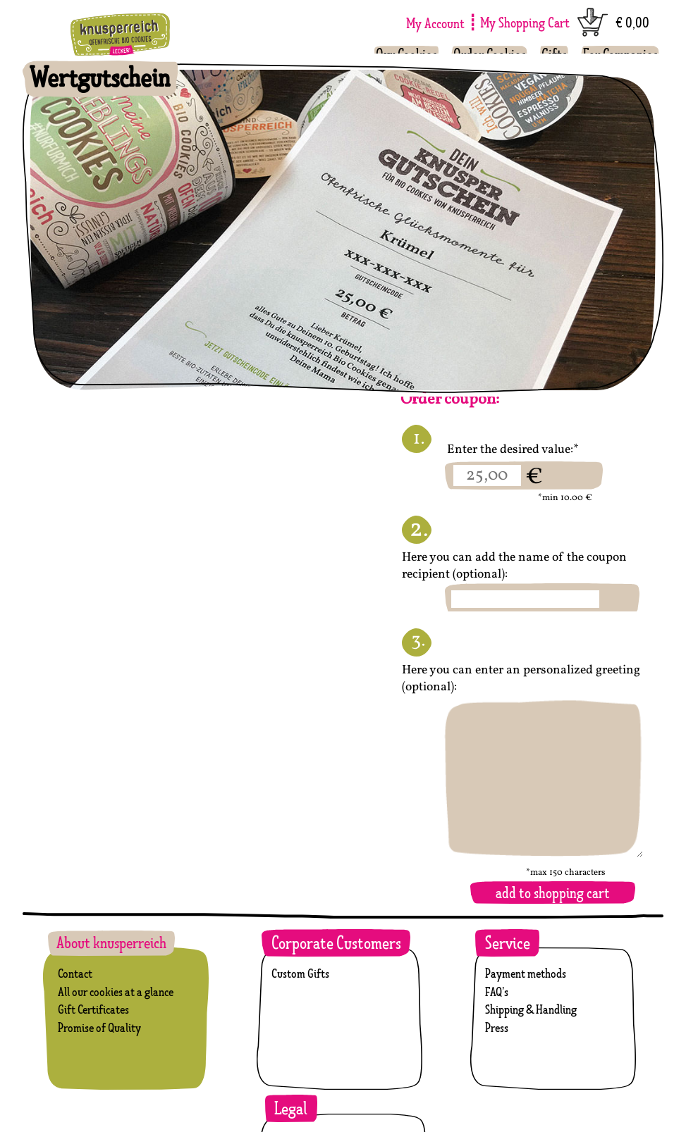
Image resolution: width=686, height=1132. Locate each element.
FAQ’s (496, 991)
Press (496, 1027)
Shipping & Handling (531, 1009)
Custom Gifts (300, 973)
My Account (435, 22)
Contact (75, 973)
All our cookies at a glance (115, 991)
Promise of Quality (99, 1027)
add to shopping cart (553, 892)
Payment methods (525, 973)
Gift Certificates (93, 1009)
